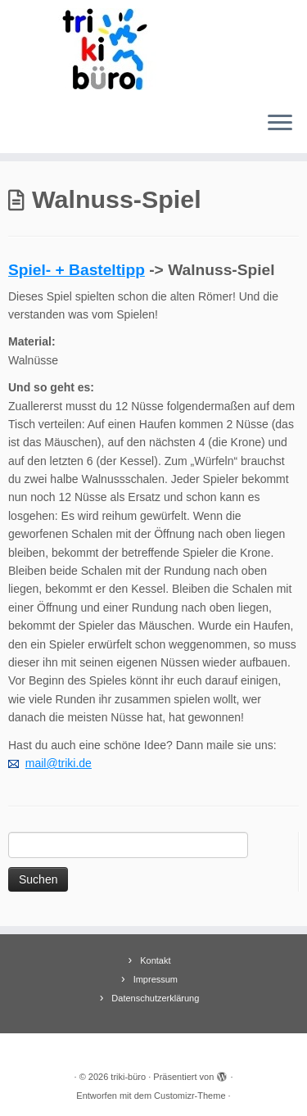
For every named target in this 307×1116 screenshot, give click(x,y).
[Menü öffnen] (280, 123)
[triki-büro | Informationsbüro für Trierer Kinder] (153, 49)
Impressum (155, 979)
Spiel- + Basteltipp (76, 269)
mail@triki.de (58, 763)
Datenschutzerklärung (155, 998)
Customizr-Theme (189, 1095)
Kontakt (155, 960)
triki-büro (128, 1077)
